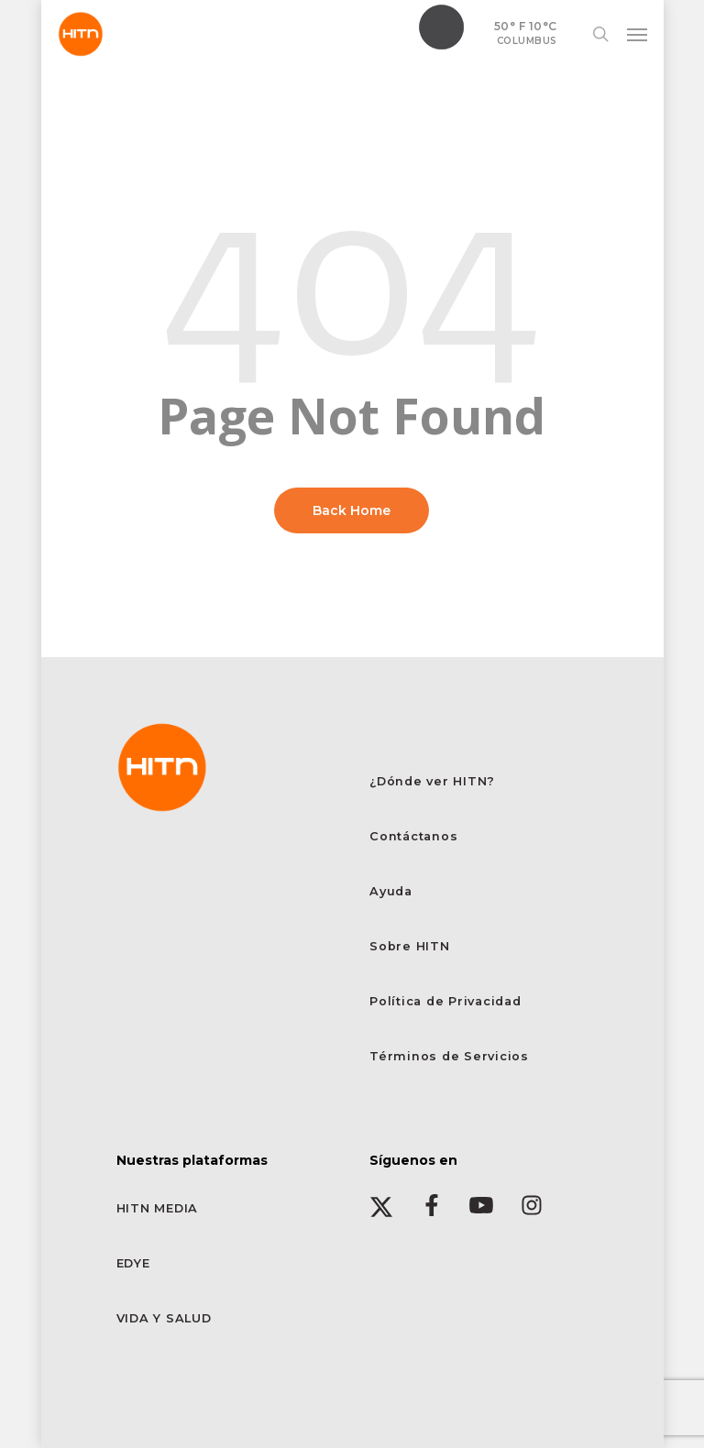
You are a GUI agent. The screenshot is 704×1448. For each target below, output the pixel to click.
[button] (637, 34)
